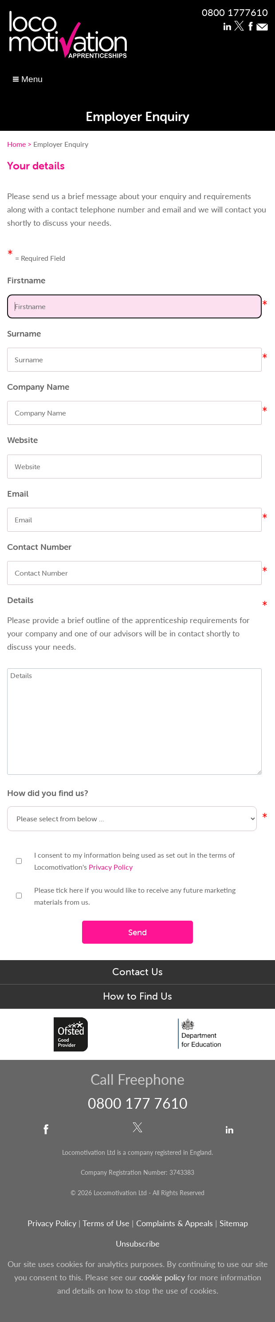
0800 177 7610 (138, 1103)
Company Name (38, 386)
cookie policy (162, 1277)
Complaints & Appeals (175, 1222)
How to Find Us (137, 996)
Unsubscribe (138, 1243)
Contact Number (39, 546)
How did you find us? (47, 793)
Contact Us (137, 972)
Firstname (26, 280)
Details (20, 600)
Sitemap (234, 1222)
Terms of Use (106, 1222)
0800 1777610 (235, 12)
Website (22, 440)
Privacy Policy (111, 867)
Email (17, 493)
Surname (24, 333)
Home (16, 144)
